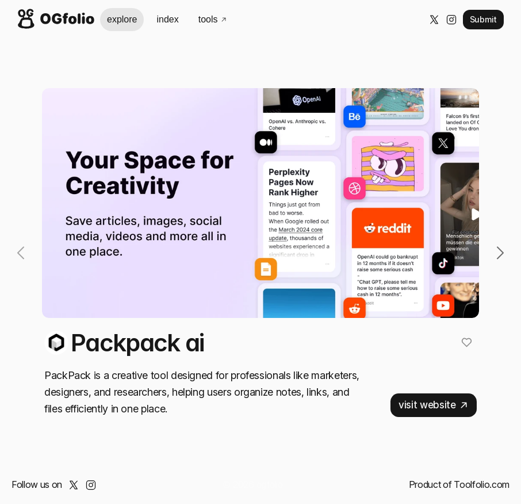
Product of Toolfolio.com (459, 484)
